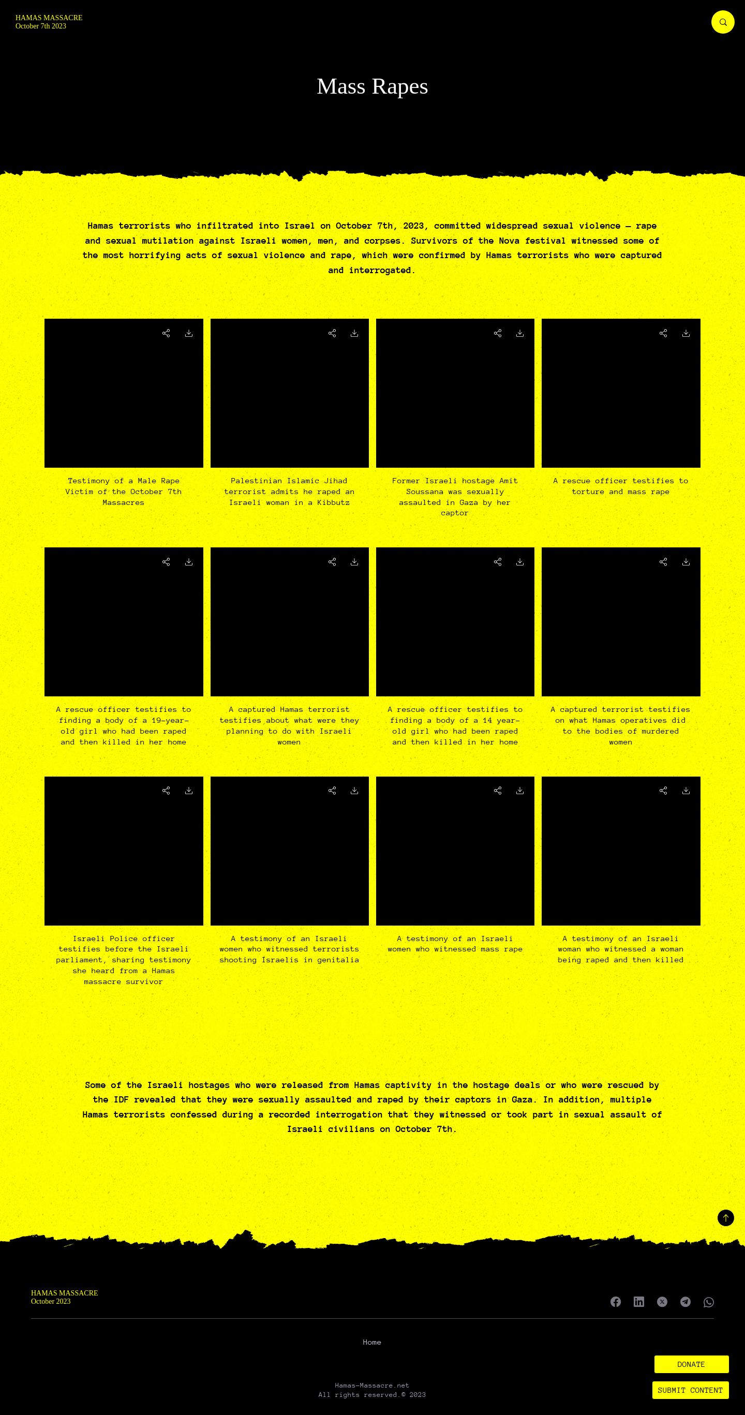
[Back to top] (726, 1218)
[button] (691, 1364)
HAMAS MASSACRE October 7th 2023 (49, 22)
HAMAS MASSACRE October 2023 (64, 1297)
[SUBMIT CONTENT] (691, 1390)
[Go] (189, 332)
